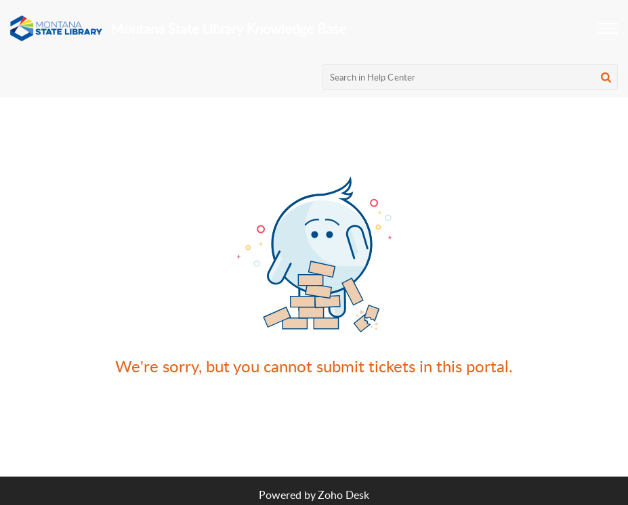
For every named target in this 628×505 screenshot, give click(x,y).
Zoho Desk (343, 494)
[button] (608, 28)
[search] (470, 77)
